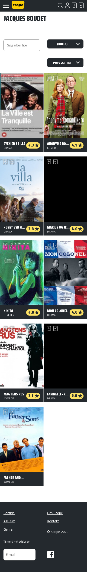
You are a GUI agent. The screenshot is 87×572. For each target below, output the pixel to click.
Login (67, 5)
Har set (81, 5)
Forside (9, 513)
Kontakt (53, 521)
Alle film (9, 521)
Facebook (50, 554)
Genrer (8, 529)
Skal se (74, 5)
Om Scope (55, 513)
